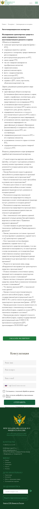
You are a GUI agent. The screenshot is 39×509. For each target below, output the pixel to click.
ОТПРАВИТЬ (19, 402)
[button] (19, 338)
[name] (19, 362)
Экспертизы (11, 24)
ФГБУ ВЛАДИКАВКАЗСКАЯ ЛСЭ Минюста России (10, 2)
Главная (4, 24)
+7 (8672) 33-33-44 (9, 445)
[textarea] (19, 370)
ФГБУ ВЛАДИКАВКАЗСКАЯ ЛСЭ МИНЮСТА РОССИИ (16, 429)
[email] (19, 378)
